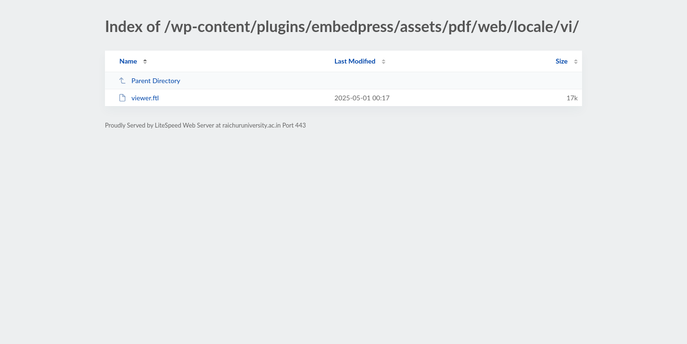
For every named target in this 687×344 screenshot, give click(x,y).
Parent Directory (149, 80)
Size (562, 61)
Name (128, 61)
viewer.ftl (138, 98)
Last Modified (354, 61)
